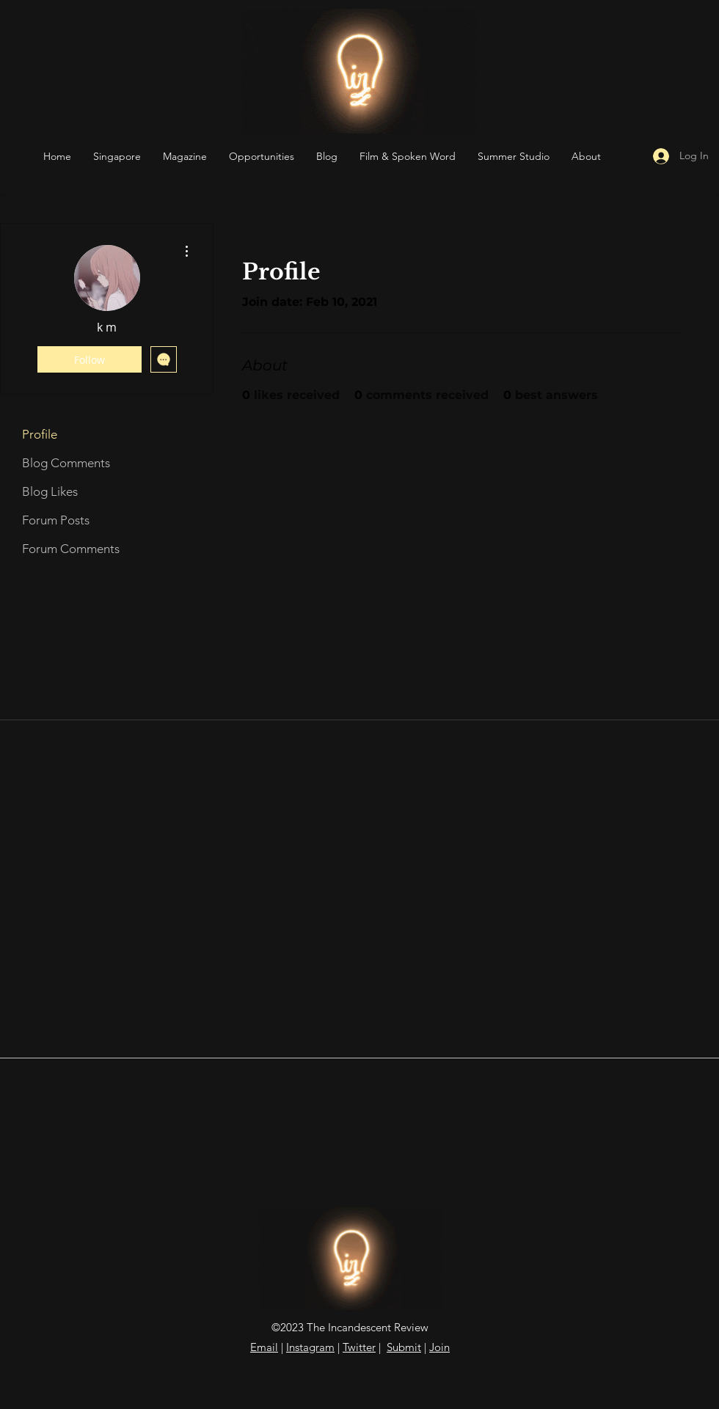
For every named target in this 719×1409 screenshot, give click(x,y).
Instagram (310, 1347)
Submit (404, 1347)
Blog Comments (66, 462)
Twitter (359, 1347)
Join (439, 1347)
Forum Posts (56, 520)
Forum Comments (71, 548)
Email (264, 1347)
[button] (261, 156)
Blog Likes (50, 491)
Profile (39, 434)
